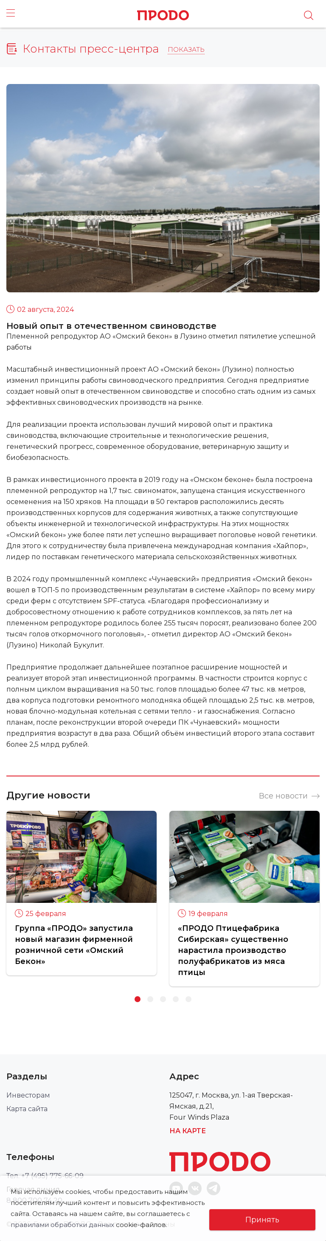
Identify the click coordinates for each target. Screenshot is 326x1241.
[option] (81, 893)
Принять (262, 1219)
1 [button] (138, 999)
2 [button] (150, 999)
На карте (187, 1131)
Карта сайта (27, 1109)
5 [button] (188, 999)
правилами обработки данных (117, 1214)
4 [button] (176, 999)
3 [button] (163, 999)
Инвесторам (28, 1095)
